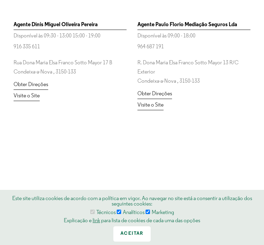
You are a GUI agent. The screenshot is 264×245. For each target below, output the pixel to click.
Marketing (160, 212)
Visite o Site (27, 96)
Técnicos (103, 212)
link (96, 221)
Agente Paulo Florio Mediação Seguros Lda (187, 25)
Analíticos (131, 212)
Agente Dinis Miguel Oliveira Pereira (56, 25)
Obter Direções (31, 84)
